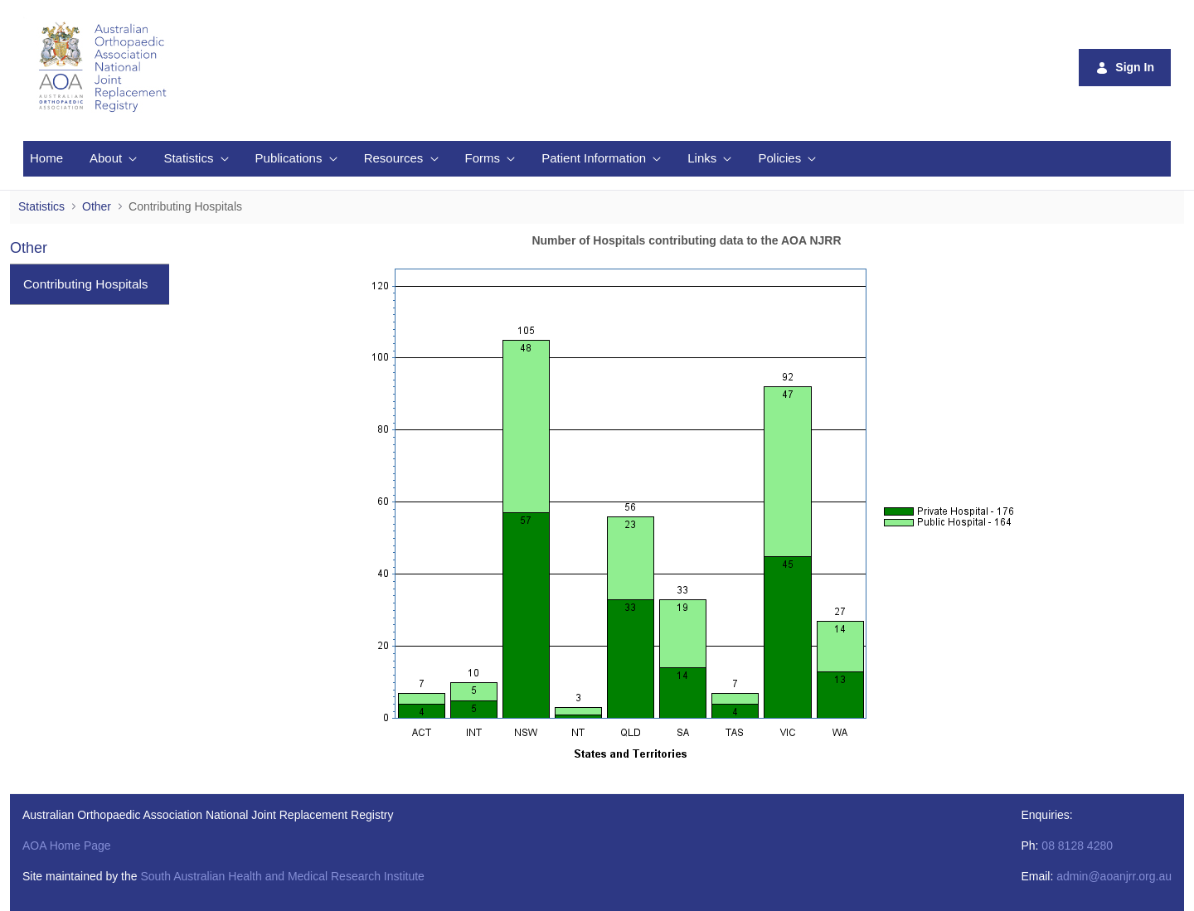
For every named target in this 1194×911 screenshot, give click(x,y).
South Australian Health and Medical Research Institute (282, 876)
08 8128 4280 (1077, 845)
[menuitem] (46, 159)
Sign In (1124, 68)
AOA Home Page (66, 845)
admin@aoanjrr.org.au (1114, 876)
